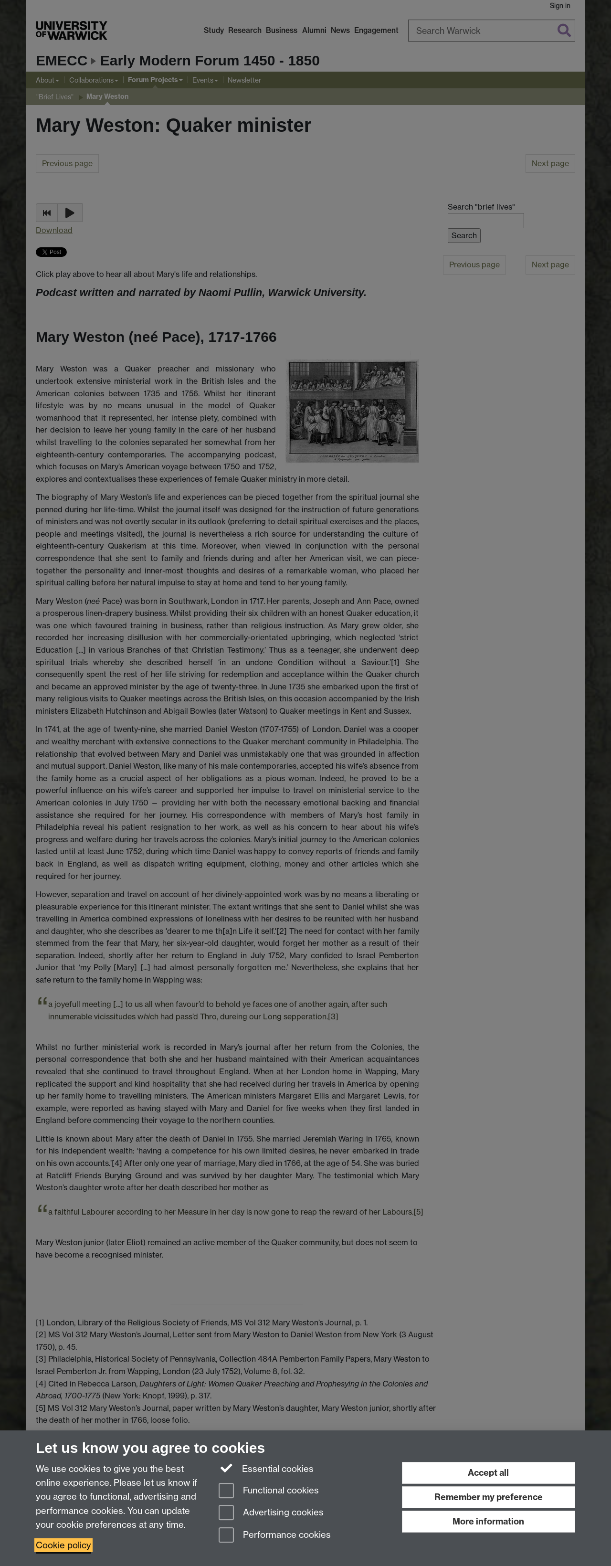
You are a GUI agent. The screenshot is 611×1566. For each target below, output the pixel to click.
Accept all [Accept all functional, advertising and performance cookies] (488, 1472)
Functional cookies (269, 1491)
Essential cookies (266, 1468)
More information (488, 1521)
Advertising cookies (271, 1513)
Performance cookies (275, 1536)
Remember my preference (488, 1497)
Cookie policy (63, 1545)
